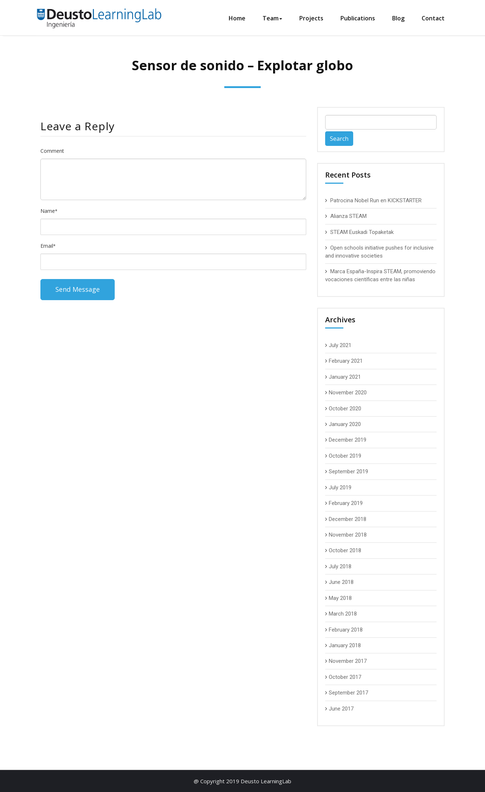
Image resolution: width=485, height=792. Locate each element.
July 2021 (340, 345)
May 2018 (340, 598)
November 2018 (348, 535)
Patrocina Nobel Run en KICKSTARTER (376, 200)
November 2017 (348, 661)
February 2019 (346, 503)
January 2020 (345, 424)
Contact (433, 18)
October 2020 (345, 408)
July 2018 (340, 566)
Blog (398, 18)
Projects (311, 18)
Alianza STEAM (348, 216)
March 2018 (343, 613)
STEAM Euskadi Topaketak (362, 232)
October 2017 (345, 677)
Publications (357, 18)
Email (48, 245)
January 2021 (345, 377)
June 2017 (341, 708)
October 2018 (345, 550)
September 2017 (348, 692)
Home (237, 18)
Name (49, 210)
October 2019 (345, 456)
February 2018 (346, 629)
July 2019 (340, 487)
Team (272, 18)
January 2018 (345, 645)
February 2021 (346, 361)
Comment (52, 150)
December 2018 (347, 519)
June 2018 (341, 582)
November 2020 (348, 392)
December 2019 (347, 440)
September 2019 (348, 471)
